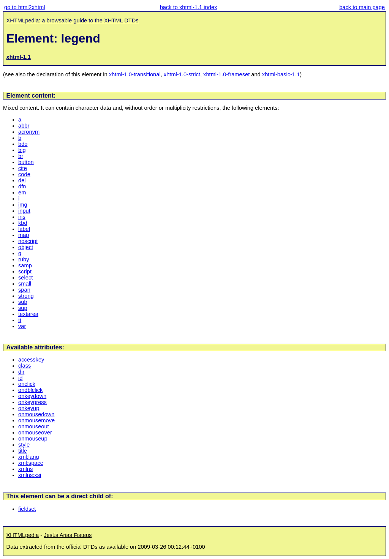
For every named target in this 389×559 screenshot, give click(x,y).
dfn (22, 186)
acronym (29, 132)
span (24, 290)
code (24, 174)
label (24, 229)
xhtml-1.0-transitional (135, 74)
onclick (26, 384)
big (22, 150)
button (26, 162)
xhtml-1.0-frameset (226, 74)
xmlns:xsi (29, 475)
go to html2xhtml (24, 7)
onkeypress (32, 402)
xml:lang (28, 457)
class (24, 366)
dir (21, 372)
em (22, 192)
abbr (23, 126)
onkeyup (28, 408)
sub (22, 302)
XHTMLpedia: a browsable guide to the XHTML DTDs (72, 20)
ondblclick (30, 390)
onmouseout (33, 426)
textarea (28, 314)
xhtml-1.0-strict (182, 74)
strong (26, 296)
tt (19, 320)
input (24, 211)
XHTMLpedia (22, 535)
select (25, 278)
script (25, 271)
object (25, 247)
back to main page (362, 7)
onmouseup (32, 439)
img (22, 205)
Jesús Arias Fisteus (68, 535)
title (22, 451)
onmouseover (35, 433)
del (22, 180)
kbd (22, 223)
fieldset (27, 509)
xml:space (30, 463)
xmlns (25, 469)
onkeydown (32, 396)
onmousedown (36, 414)
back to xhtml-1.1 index (188, 7)
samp (25, 265)
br (20, 156)
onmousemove (36, 420)
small (24, 284)
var (22, 326)
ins (21, 217)
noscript (28, 241)
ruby (23, 259)
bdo (22, 144)
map (23, 235)
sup (22, 308)
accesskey (31, 360)
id (20, 378)
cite (22, 168)
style (24, 445)
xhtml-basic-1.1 (281, 74)
